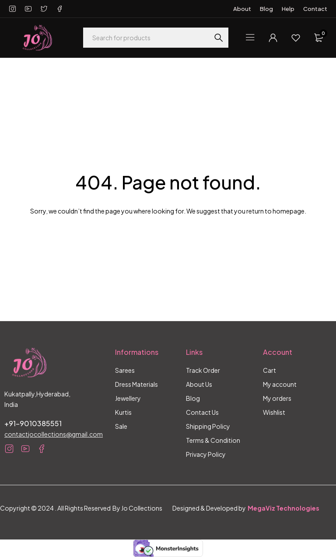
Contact (315, 8)
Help (288, 8)
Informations (136, 352)
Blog (266, 8)
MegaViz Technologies (283, 508)
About (242, 8)
